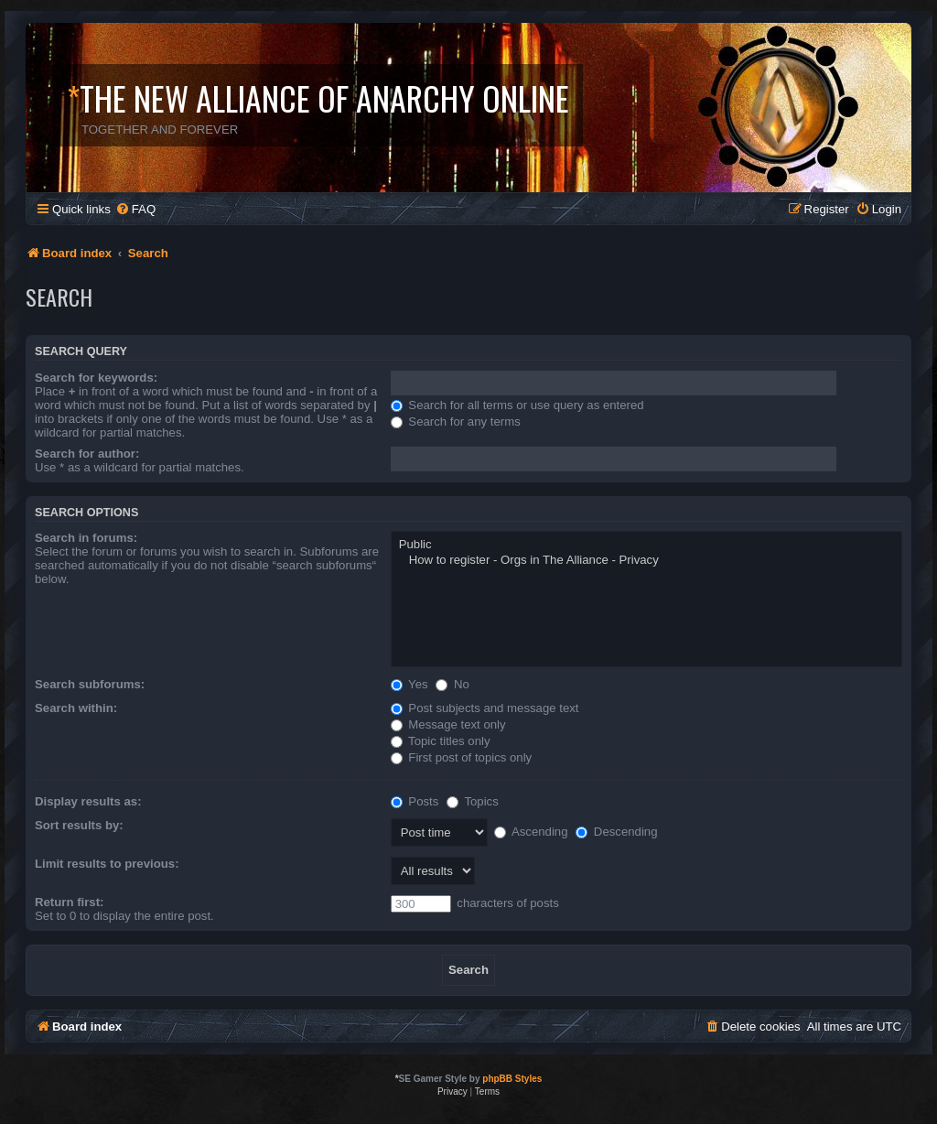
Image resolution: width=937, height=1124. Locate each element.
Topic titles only (440, 741)
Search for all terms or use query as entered (517, 405)
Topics (473, 801)
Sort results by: (79, 825)
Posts (415, 801)
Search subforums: (90, 684)
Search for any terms (456, 421)
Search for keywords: (96, 377)
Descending (616, 831)
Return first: (69, 902)
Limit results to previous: (107, 863)
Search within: (76, 708)
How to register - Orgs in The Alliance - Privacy (646, 560)
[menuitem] (135, 209)
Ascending (531, 831)
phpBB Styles (512, 1079)
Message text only (448, 724)
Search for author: (87, 453)
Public (646, 545)
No (452, 684)
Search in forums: (86, 538)
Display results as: (88, 801)
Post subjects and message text (485, 708)
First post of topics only (462, 757)
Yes (409, 684)
